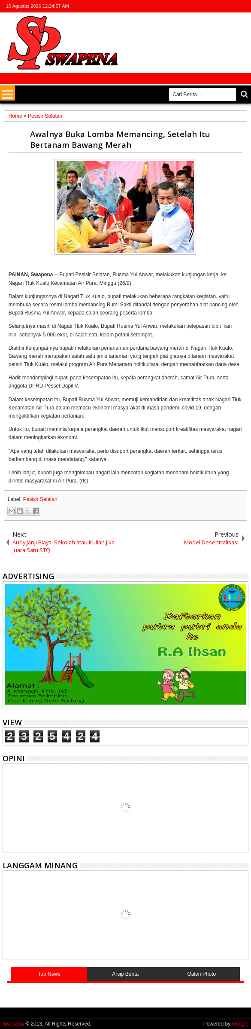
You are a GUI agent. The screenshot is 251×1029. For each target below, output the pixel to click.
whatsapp (242, 6)
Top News (49, 974)
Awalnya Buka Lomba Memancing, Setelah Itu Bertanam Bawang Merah (120, 139)
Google (240, 1024)
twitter (198, 6)
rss (231, 6)
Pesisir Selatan (40, 499)
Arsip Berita (125, 974)
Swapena (13, 1024)
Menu (7, 93)
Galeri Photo (201, 974)
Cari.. (243, 94)
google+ (220, 6)
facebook (209, 6)
